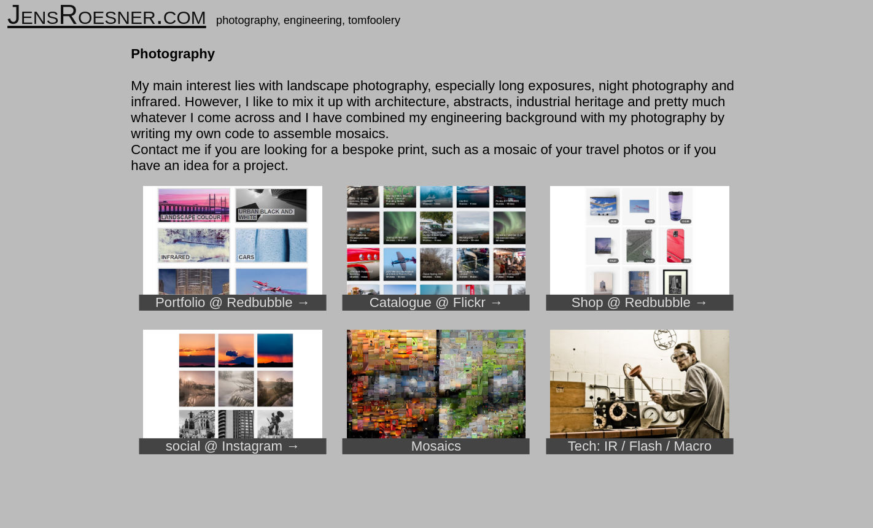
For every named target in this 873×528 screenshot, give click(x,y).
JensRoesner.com (106, 14)
